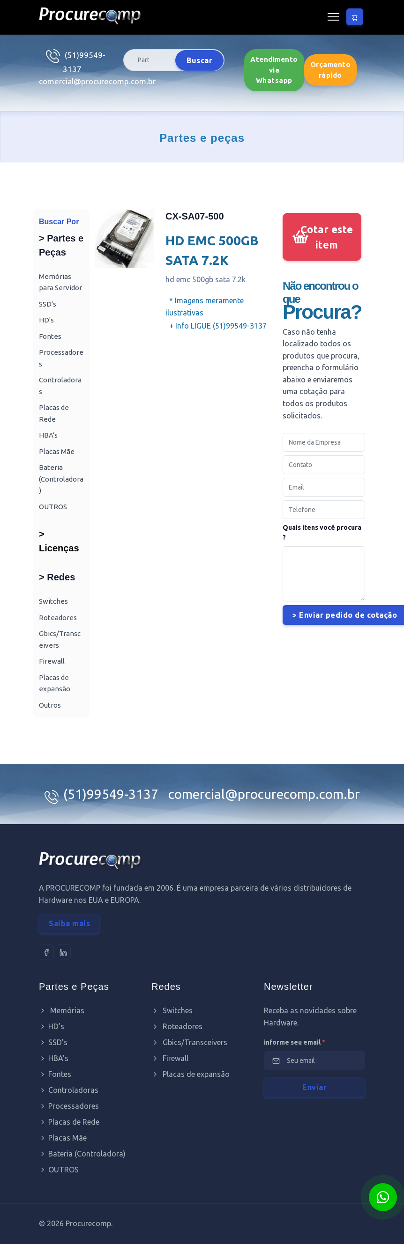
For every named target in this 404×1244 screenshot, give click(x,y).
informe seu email (294, 1042)
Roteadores (58, 618)
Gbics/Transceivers (189, 1042)
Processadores (69, 1106)
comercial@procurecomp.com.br (97, 81)
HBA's (48, 435)
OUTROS (53, 507)
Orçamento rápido (330, 69)
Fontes (50, 336)
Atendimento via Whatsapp (274, 69)
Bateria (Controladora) (61, 478)
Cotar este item (326, 236)
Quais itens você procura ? (322, 532)
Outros (50, 705)
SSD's (47, 304)
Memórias (61, 1010)
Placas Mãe (57, 451)
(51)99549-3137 (112, 794)
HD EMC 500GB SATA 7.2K (212, 250)
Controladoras (68, 1090)
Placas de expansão (190, 1074)
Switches (53, 601)
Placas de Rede (69, 1122)
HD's (46, 320)
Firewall (52, 661)
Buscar (199, 60)
